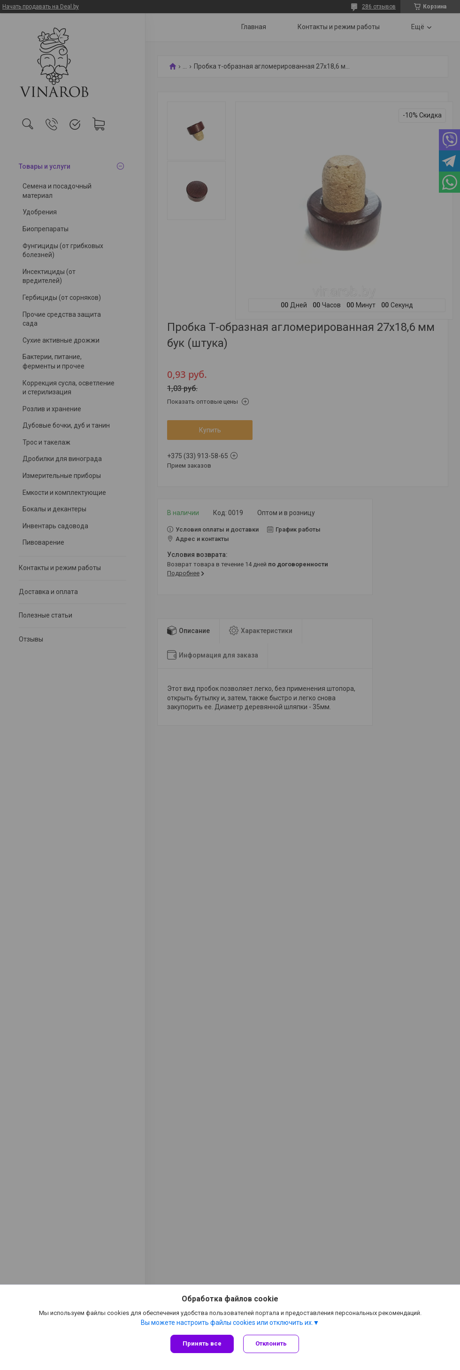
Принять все (202, 1343)
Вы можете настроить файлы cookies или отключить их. (227, 1322)
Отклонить (271, 1343)
